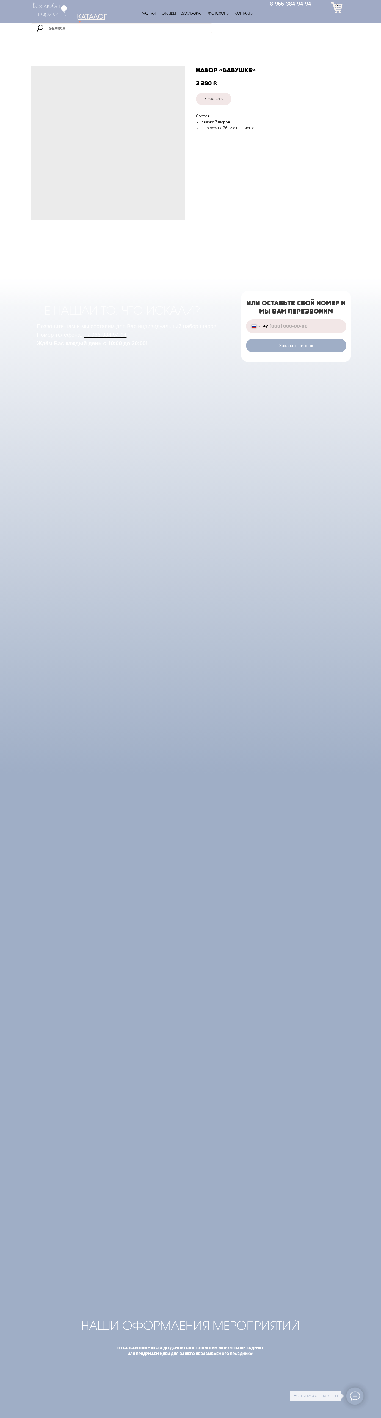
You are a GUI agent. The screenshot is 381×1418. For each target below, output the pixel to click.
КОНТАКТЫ (244, 13)
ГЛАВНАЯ (148, 13)
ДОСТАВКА (191, 13)
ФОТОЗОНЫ (218, 13)
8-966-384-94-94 (290, 4)
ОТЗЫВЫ (169, 13)
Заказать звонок (296, 345)
